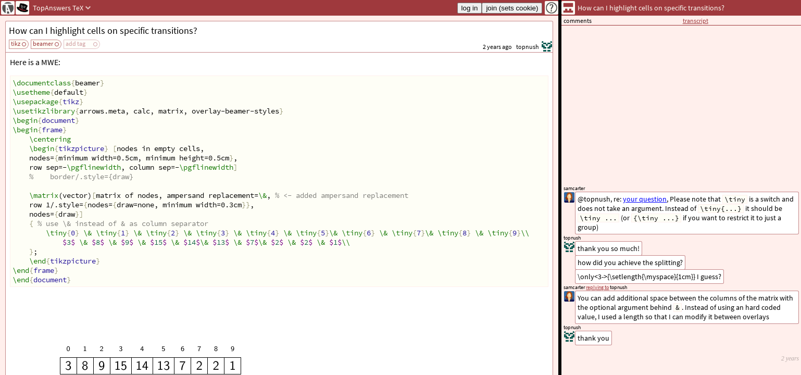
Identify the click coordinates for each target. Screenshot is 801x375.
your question (645, 199)
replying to (597, 287)
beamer (43, 43)
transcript (695, 20)
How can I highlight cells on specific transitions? (103, 30)
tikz (15, 43)
